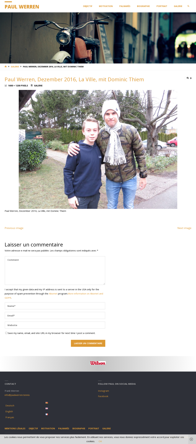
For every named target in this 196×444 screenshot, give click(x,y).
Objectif (33, 428)
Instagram (103, 390)
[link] (188, 6)
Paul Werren (22, 6)
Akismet (53, 293)
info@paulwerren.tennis (17, 394)
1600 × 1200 (14, 85)
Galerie (15, 66)
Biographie (78, 428)
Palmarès (63, 428)
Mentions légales (15, 428)
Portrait (93, 428)
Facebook (103, 396)
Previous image (14, 228)
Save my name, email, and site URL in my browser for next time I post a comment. (50, 333)
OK (100, 441)
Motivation (48, 428)
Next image (184, 228)
